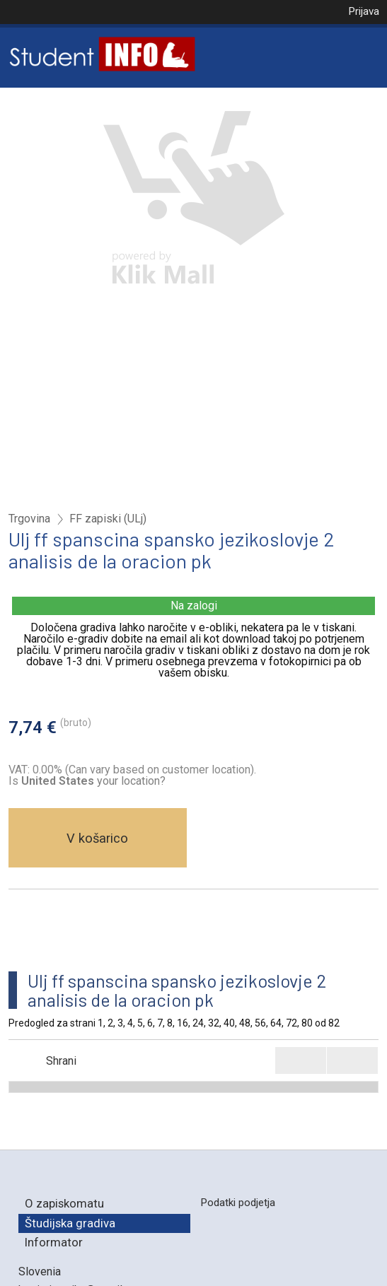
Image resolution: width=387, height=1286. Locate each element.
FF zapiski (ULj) (107, 519)
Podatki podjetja (237, 1202)
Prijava (363, 11)
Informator (54, 1242)
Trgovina (29, 519)
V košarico (97, 838)
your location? (93, 781)
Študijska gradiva (70, 1223)
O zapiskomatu (64, 1203)
